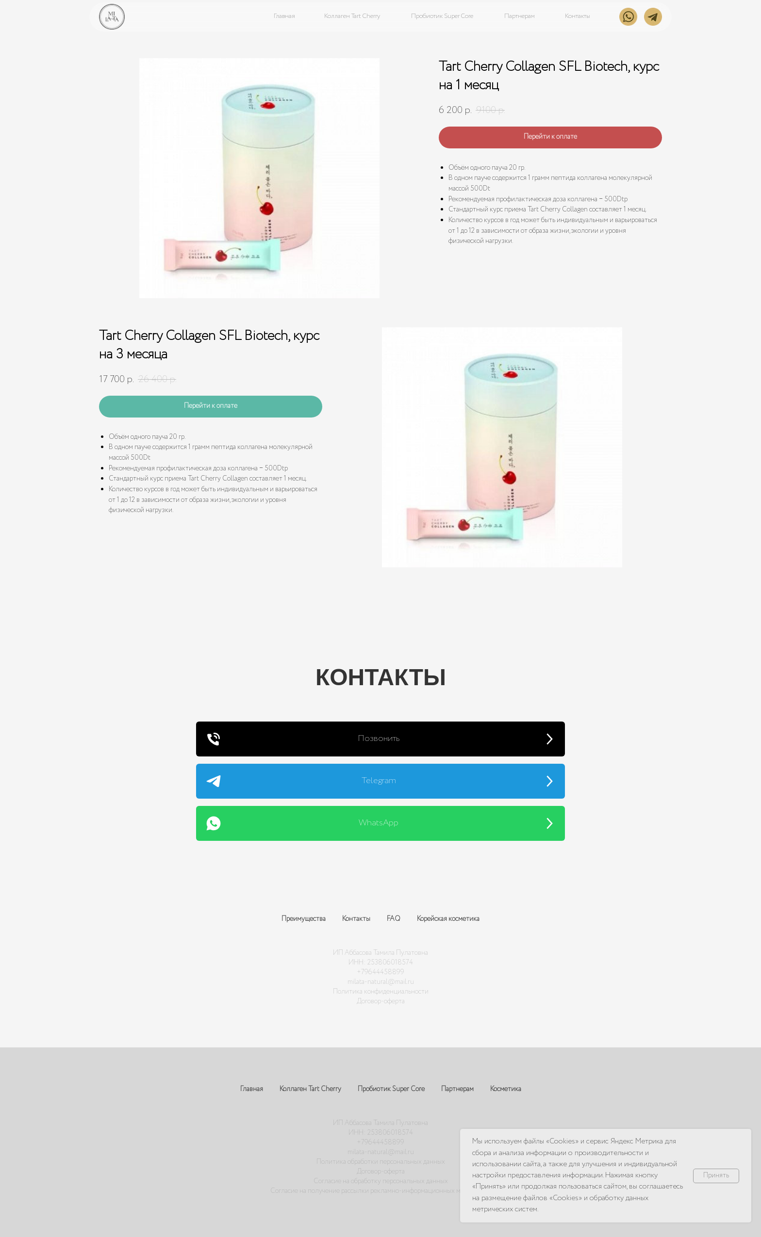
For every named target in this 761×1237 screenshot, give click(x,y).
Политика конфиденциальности (381, 991)
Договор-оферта (381, 1001)
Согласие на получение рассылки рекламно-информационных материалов (380, 1191)
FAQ (393, 919)
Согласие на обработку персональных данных (381, 1181)
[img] (112, 17)
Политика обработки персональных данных (380, 1162)
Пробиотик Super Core (391, 1089)
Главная (251, 1089)
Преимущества (303, 919)
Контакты (356, 919)
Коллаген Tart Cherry (310, 1089)
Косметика (505, 1089)
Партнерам (457, 1089)
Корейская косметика (448, 919)
